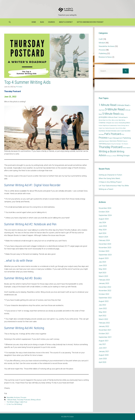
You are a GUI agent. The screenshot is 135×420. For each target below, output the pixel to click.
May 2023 (102, 269)
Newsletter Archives (13, 397)
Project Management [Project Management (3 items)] (115, 138)
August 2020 (104, 355)
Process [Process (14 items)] (103, 137)
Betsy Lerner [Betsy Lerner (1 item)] (115, 120)
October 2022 (104, 294)
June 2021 (103, 348)
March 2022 (103, 319)
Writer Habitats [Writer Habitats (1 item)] (127, 147)
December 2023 (105, 244)
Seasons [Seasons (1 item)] (125, 141)
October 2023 (104, 251)
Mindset (102, 43)
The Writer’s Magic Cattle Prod (17, 402)
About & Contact (66, 22)
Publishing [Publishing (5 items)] (127, 138)
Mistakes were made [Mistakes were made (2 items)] (117, 131)
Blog (42, 22)
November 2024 (105, 208)
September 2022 (105, 298)
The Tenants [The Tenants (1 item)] (125, 144)
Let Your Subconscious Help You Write (114, 186)
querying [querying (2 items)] (101, 141)
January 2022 (104, 326)
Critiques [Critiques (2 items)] (108, 122)
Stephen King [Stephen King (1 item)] (110, 144)
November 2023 (105, 247)
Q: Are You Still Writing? (14, 404)
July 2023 (102, 262)
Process (23, 397)
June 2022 (103, 308)
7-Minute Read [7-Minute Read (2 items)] (122, 117)
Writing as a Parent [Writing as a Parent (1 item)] (111, 155)
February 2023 (104, 280)
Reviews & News (105, 57)
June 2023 (103, 265)
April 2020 (102, 362)
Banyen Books (13, 235)
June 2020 (103, 359)
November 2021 (105, 330)
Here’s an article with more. (20, 193)
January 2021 (104, 351)
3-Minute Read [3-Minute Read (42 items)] (115, 109)
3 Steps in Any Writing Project (110, 182)
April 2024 (102, 233)
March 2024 (103, 237)
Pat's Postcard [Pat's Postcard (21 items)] (112, 134)
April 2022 (102, 316)
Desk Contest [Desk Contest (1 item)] (115, 122)
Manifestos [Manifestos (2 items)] (102, 131)
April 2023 (102, 273)
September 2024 (105, 215)
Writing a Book (36, 400)
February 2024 (104, 240)
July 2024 (102, 222)
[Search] (126, 71)
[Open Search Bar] (10, 22)
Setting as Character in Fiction (110, 175)
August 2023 (104, 258)
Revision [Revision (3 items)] (120, 141)
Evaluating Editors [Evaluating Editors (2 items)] (124, 122)
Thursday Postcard (23, 400)
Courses (51, 22)
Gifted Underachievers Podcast (90, 22)
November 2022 (105, 290)
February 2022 (104, 323)
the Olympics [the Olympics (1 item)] (117, 144)
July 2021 (102, 344)
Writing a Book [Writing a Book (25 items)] (107, 151)
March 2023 (103, 276)
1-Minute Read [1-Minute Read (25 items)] (107, 105)
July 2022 (102, 305)
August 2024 (104, 219)
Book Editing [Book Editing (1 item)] (122, 120)
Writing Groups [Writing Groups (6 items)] (123, 155)
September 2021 (105, 337)
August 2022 (104, 301)
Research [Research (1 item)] (107, 141)
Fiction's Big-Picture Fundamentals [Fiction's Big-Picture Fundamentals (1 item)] (108, 125)
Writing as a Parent (106, 189)
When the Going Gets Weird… (110, 178)
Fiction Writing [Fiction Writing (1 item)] (121, 125)
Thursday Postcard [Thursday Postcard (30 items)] (110, 147)
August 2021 (104, 341)
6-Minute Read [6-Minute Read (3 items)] (112, 117)
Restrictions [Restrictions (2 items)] (113, 141)
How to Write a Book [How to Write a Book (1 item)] (120, 128)
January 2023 (104, 283)
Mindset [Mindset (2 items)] (108, 131)
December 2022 (105, 287)
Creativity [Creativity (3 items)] (102, 123)
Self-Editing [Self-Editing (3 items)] (102, 144)
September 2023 (105, 255)
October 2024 (104, 212)
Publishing (103, 53)
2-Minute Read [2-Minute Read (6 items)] (123, 105)
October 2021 (104, 333)
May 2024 (102, 230)
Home (34, 22)
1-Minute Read (11, 400)
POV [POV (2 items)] (122, 134)
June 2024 (103, 226)
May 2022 (102, 312)
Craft (101, 39)
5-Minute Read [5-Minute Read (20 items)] (110, 113)
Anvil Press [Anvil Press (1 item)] (109, 120)
